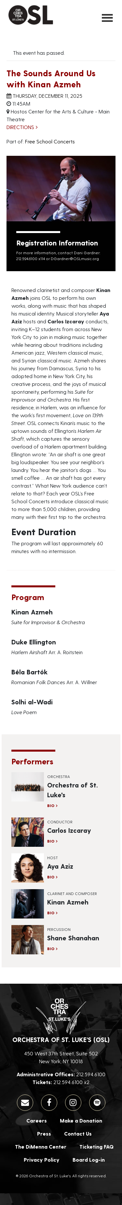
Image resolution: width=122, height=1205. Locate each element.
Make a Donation (81, 1120)
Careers (36, 1120)
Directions (20, 127)
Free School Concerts (50, 141)
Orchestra (58, 776)
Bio (50, 805)
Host (52, 857)
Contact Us (78, 1133)
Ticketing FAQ (96, 1146)
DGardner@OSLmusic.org (75, 258)
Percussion (59, 929)
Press (44, 1133)
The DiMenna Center (40, 1146)
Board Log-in (89, 1159)
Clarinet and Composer (72, 893)
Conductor (60, 821)
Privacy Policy (42, 1159)
